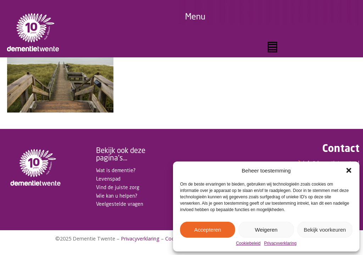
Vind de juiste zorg (117, 187)
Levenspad (108, 178)
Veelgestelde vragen (119, 203)
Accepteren (207, 230)
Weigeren (266, 230)
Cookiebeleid (248, 243)
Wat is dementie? (115, 170)
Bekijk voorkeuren (325, 230)
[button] (348, 170)
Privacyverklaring (280, 243)
